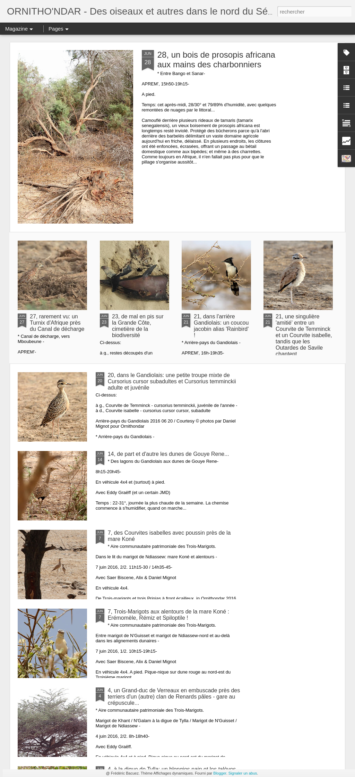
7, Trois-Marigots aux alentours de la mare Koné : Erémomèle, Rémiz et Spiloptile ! (168, 615)
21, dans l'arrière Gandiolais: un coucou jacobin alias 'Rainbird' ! (221, 326)
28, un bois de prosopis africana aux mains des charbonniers (216, 59)
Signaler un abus (242, 773)
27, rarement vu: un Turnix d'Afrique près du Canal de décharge (57, 323)
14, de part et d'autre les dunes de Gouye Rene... (168, 454)
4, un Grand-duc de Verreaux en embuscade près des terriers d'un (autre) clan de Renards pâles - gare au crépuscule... (174, 696)
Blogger (219, 773)
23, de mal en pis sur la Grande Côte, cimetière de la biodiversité (138, 326)
